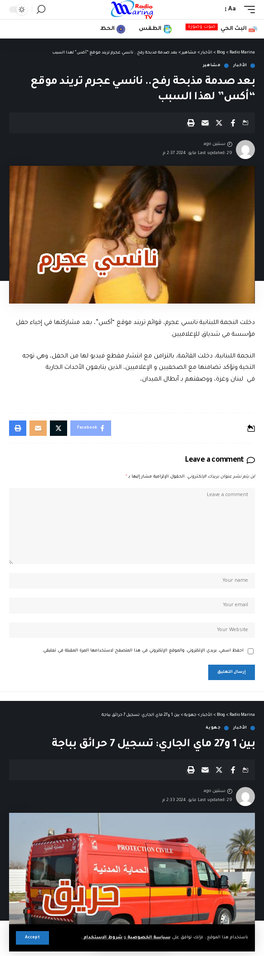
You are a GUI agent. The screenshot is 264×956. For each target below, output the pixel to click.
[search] (41, 9)
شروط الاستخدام (102, 937)
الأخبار (240, 65)
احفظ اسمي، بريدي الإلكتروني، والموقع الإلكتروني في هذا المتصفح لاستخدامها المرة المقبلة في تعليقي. (143, 650)
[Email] (205, 123)
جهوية (213, 728)
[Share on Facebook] (233, 123)
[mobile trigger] (247, 9)
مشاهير (212, 65)
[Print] (191, 123)
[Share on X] (219, 123)
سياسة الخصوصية (148, 937)
